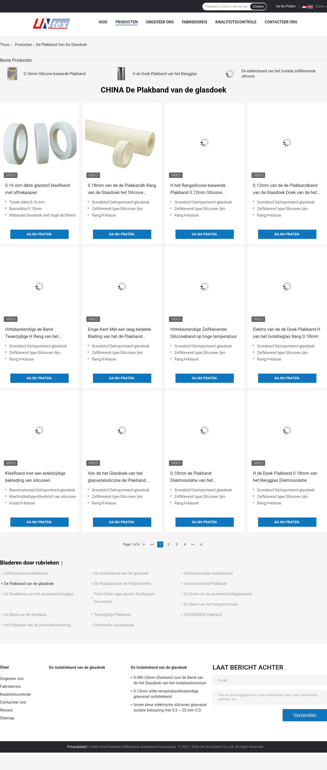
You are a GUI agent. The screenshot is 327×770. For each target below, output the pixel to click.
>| (201, 544)
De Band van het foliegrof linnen (211, 604)
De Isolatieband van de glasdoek (121, 573)
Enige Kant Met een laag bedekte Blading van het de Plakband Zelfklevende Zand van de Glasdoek (122, 333)
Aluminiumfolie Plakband (205, 583)
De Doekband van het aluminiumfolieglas (38, 594)
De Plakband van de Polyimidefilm (123, 583)
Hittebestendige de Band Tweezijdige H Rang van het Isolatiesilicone (32, 333)
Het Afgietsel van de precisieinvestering (37, 625)
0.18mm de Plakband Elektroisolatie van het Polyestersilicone (191, 477)
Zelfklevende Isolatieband (25, 573)
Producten (127, 22)
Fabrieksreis (194, 22)
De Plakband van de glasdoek (29, 583)
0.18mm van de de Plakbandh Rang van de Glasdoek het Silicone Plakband (122, 189)
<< (152, 544)
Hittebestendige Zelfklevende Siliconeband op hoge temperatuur (203, 333)
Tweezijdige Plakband (112, 614)
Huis (103, 22)
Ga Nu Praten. (286, 6)
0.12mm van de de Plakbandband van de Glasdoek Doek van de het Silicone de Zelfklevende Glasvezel (286, 189)
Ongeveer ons (160, 22)
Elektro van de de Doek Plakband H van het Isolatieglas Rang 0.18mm (286, 333)
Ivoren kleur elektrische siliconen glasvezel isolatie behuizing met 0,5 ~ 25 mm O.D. (170, 707)
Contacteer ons (281, 22)
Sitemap (7, 718)
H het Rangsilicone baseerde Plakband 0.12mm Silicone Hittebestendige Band (198, 189)
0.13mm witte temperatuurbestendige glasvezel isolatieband (166, 694)
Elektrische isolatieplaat (114, 625)
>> (193, 544)
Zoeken (258, 6)
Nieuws (6, 710)
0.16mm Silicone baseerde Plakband (55, 74)
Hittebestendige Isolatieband (208, 573)
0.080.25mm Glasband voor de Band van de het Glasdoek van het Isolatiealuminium (170, 680)
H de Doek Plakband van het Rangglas (165, 74)
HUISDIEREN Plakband (203, 614)
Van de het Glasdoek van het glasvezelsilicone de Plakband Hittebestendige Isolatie (117, 477)
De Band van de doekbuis (25, 614)
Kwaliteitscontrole (236, 22)
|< (144, 544)
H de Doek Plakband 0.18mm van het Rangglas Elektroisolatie (285, 477)
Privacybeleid (77, 747)
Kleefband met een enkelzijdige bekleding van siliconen (35, 477)
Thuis (4, 44)
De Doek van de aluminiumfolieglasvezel (218, 594)
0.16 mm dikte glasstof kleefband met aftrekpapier (37, 189)
